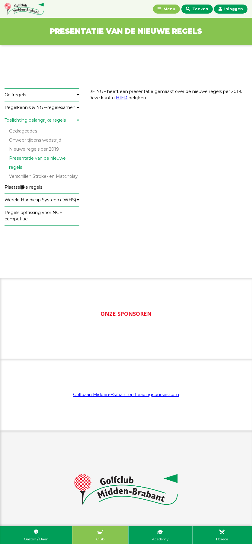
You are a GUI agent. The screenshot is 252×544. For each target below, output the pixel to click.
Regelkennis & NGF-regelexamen (40, 107)
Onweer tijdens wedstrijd (35, 140)
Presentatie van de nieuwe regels (37, 162)
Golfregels (15, 95)
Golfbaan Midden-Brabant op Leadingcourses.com (126, 394)
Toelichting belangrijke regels (35, 120)
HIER (121, 98)
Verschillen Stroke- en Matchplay (43, 176)
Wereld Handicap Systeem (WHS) (40, 200)
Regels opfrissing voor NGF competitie (33, 216)
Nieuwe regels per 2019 (34, 149)
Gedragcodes (23, 131)
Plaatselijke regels (23, 187)
